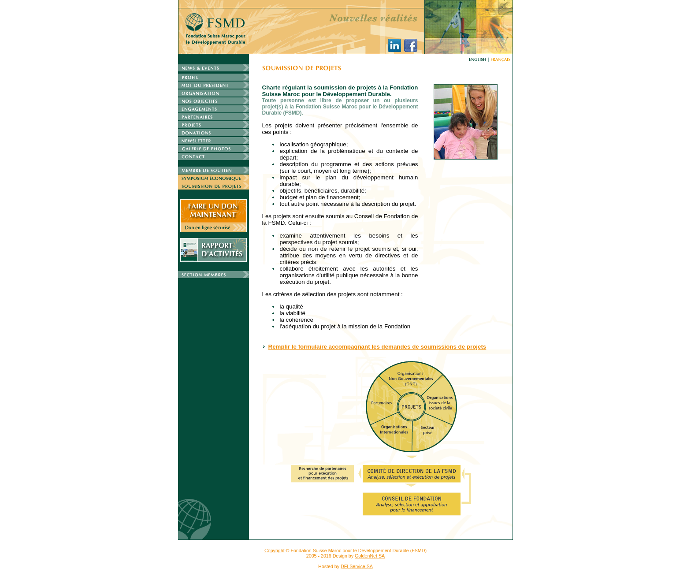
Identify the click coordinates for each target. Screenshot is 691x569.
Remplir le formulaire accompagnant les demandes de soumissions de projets (377, 346)
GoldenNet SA (370, 555)
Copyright (274, 550)
